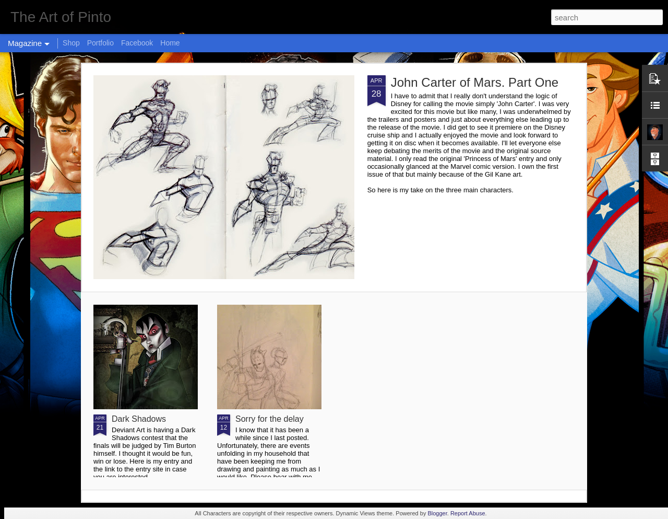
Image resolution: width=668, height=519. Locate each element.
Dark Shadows (139, 418)
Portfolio (100, 43)
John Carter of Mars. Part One (474, 82)
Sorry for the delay (269, 418)
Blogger (437, 513)
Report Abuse (467, 513)
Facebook (137, 43)
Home (170, 43)
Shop (71, 43)
